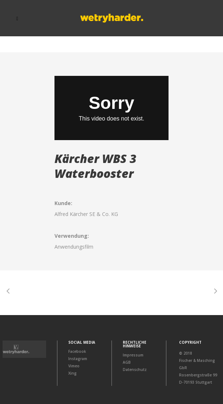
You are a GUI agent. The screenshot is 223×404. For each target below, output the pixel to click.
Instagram (77, 358)
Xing (72, 373)
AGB (127, 362)
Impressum (133, 355)
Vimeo (74, 366)
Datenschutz (135, 369)
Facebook (77, 351)
